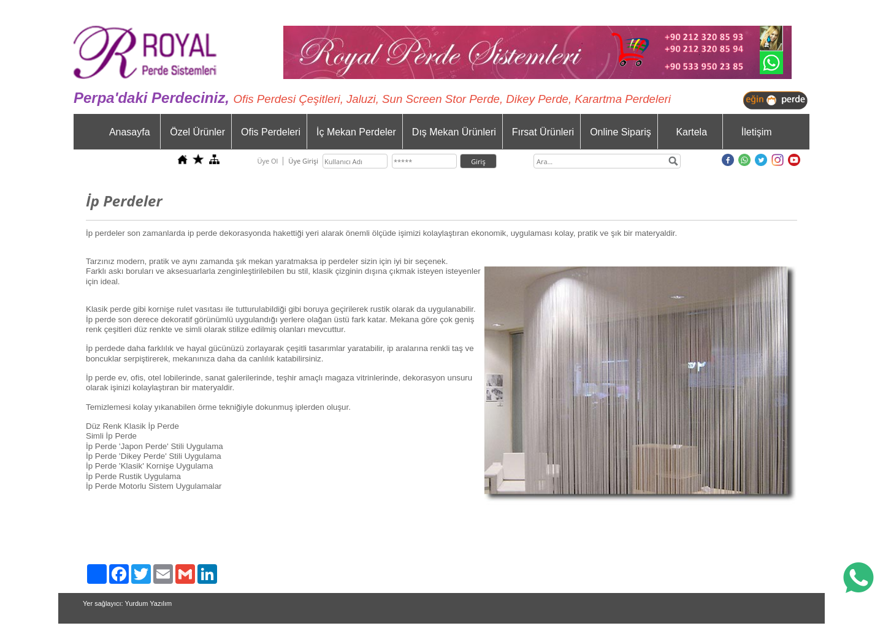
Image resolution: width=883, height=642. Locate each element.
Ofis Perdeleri (270, 132)
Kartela (691, 132)
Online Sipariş (620, 132)
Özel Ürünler (197, 132)
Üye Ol (267, 160)
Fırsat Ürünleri (543, 132)
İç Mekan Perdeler (356, 132)
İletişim (756, 132)
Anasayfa (129, 132)
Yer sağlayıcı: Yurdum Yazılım (127, 603)
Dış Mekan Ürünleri (454, 132)
